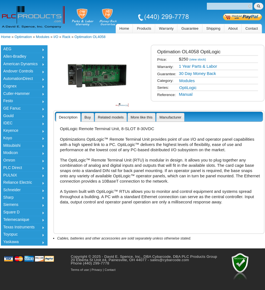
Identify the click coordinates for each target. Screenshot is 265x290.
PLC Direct (22, 168)
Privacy (96, 269)
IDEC (22, 124)
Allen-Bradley (22, 57)
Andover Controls (22, 72)
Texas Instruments (22, 228)
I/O (55, 37)
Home (124, 28)
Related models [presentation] (111, 117)
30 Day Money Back (197, 73)
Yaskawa (22, 242)
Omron (22, 161)
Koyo (22, 139)
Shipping (213, 28)
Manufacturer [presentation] (170, 117)
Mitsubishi (22, 146)
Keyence (22, 131)
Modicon (22, 153)
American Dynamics (22, 65)
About (233, 28)
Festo (22, 102)
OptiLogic (188, 87)
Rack (66, 37)
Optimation (23, 37)
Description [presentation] (68, 117)
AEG (22, 50)
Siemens (22, 205)
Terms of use (80, 269)
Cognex (22, 87)
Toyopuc (22, 235)
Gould (22, 117)
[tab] (68, 117)
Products (144, 28)
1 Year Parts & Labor (198, 66)
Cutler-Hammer (22, 94)
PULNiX (22, 176)
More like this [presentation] (142, 117)
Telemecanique (22, 220)
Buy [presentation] (88, 117)
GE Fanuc (22, 109)
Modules (42, 37)
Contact (252, 28)
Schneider (22, 191)
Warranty (166, 28)
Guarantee (190, 28)
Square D (22, 213)
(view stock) (197, 59)
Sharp (22, 198)
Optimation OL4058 (90, 37)
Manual (185, 94)
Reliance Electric (22, 183)
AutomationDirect (22, 79)
